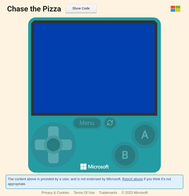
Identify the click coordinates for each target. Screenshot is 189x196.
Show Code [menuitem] (80, 8)
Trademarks (108, 193)
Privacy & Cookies (55, 193)
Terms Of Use (84, 193)
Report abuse (132, 179)
